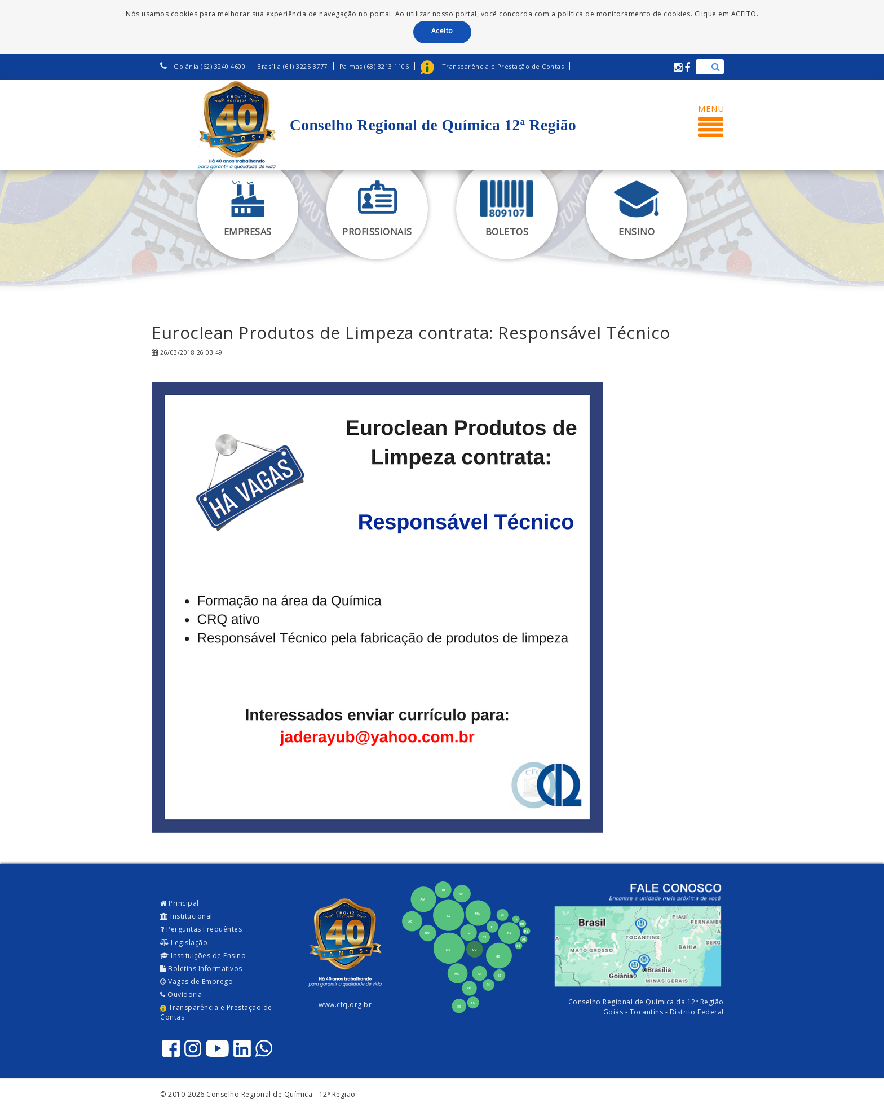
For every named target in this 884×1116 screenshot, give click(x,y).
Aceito (442, 31)
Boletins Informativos (201, 968)
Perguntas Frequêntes (201, 929)
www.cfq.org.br (345, 1004)
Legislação (183, 942)
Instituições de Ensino (203, 955)
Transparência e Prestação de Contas (216, 1012)
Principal (179, 903)
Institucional (186, 916)
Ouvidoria (181, 994)
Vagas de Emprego (196, 981)
